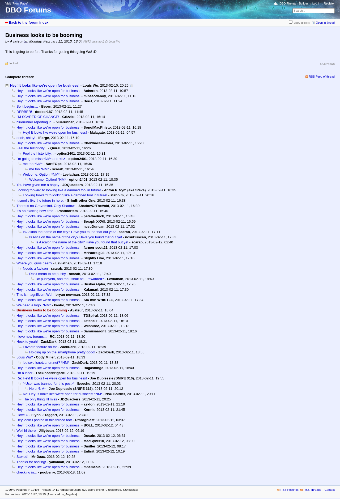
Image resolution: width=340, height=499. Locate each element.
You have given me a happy (37, 185)
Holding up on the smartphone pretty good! (62, 352)
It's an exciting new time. (35, 211)
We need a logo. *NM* (33, 305)
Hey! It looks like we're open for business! (44, 85)
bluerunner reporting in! (34, 122)
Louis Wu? (24, 357)
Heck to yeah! (27, 342)
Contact (330, 489)
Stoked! (22, 457)
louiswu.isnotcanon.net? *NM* (46, 363)
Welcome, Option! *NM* (41, 174)
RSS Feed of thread (322, 76)
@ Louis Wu (112, 41)
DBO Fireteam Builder (293, 3)
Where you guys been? (34, 263)
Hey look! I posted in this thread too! (44, 420)
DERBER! (24, 112)
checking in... (26, 472)
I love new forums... (31, 337)
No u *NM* (37, 389)
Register (329, 3)
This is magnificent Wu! (34, 295)
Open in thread (325, 22)
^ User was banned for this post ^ (48, 384)
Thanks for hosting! (31, 462)
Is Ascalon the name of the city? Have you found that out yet (75, 237)
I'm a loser (24, 373)
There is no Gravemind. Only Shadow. (45, 206)
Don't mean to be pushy (47, 274)
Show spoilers (302, 22)
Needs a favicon (35, 268)
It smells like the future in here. (40, 200)
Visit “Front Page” (16, 3)
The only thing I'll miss (40, 399)
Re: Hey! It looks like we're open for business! (51, 378)
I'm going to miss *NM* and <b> (40, 159)
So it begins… (27, 106)
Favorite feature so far (40, 347)
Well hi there (26, 431)
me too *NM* (32, 164)
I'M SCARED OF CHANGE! (37, 117)
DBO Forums (28, 10)
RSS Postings (289, 489)
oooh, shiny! (25, 138)
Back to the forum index (28, 22)
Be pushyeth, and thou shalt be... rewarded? (70, 279)
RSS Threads (312, 489)
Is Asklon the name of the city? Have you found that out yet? (69, 232)
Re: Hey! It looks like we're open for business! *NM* (62, 394)
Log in (316, 3)
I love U (22, 415)
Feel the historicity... (31, 148)
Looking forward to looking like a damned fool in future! (58, 190)
